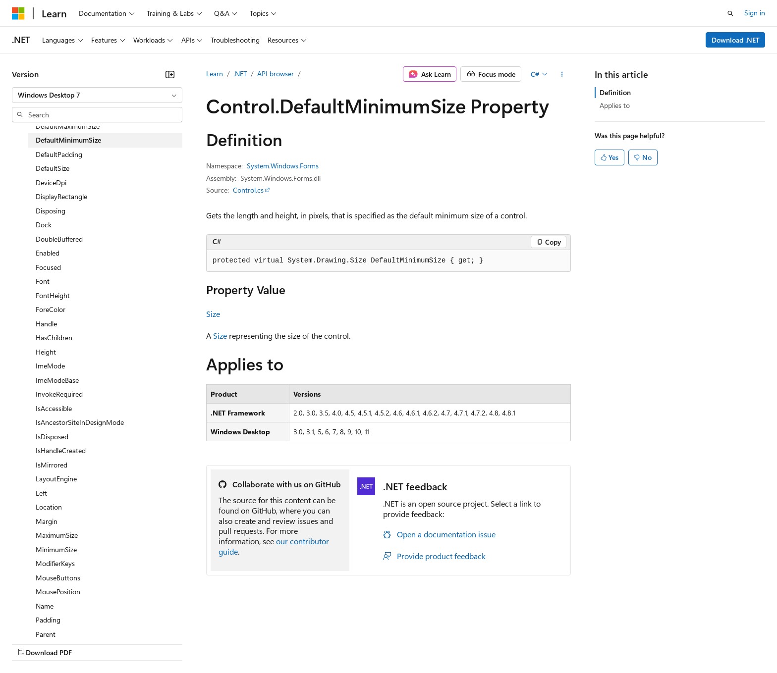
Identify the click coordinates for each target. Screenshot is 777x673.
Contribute (177, 643)
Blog (135, 643)
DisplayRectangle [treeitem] (61, 196)
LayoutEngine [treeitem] (56, 478)
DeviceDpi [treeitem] (51, 182)
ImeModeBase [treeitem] (57, 380)
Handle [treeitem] (46, 323)
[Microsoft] (18, 13)
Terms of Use (362, 643)
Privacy (216, 643)
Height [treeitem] (46, 352)
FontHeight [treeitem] (53, 295)
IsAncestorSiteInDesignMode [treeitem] (80, 422)
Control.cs (248, 190)
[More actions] (562, 74)
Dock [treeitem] (44, 224)
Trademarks (410, 643)
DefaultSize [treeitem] (52, 168)
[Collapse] (170, 74)
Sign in (754, 12)
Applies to (615, 105)
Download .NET (736, 40)
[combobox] (97, 95)
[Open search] (730, 13)
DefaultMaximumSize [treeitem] (68, 126)
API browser (275, 73)
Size (213, 314)
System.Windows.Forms (283, 165)
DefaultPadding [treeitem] (59, 154)
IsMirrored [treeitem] (51, 464)
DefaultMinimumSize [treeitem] (68, 140)
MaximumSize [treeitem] (57, 535)
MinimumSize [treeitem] (56, 549)
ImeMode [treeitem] (50, 365)
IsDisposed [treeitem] (52, 436)
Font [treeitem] (43, 281)
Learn (214, 73)
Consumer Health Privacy (284, 643)
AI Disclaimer (32, 643)
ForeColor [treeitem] (50, 309)
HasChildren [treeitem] (54, 337)
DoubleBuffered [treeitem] (59, 239)
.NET (240, 73)
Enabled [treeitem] (47, 253)
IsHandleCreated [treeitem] (61, 450)
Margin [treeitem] (46, 521)
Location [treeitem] (49, 507)
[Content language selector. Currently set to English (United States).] (57, 619)
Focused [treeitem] (48, 267)
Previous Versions (89, 643)
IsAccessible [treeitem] (54, 408)
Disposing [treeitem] (50, 210)
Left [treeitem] (41, 493)
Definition (615, 92)
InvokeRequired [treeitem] (59, 394)
